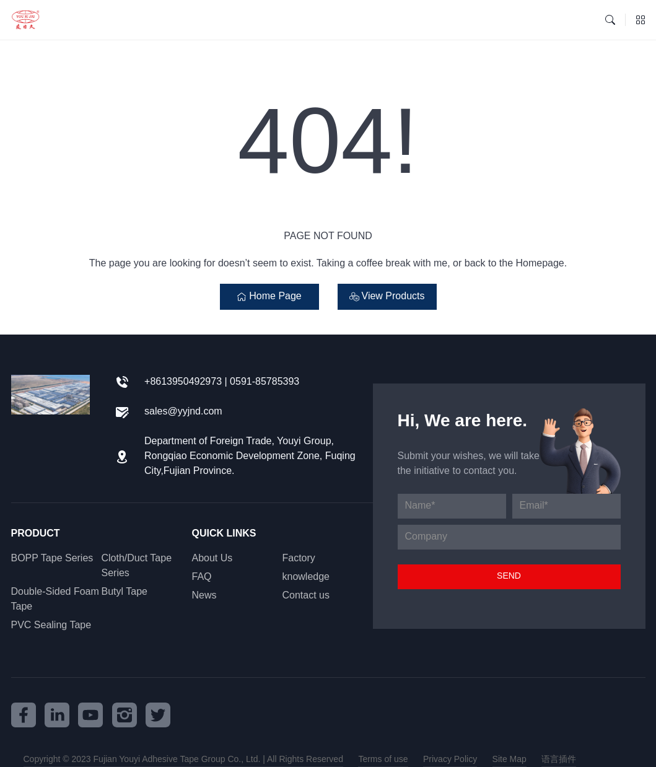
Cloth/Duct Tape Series (137, 566)
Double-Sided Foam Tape (55, 599)
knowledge (306, 577)
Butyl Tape (124, 592)
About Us (212, 558)
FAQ (202, 577)
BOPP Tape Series (52, 558)
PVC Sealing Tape (51, 625)
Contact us (306, 595)
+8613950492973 (183, 382)
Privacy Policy (450, 759)
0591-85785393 (264, 382)
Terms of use (383, 759)
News (204, 595)
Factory (298, 558)
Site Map (509, 759)
